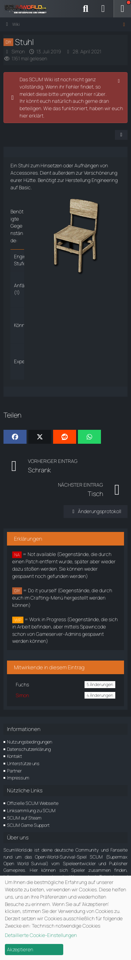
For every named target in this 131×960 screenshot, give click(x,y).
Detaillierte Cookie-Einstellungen (41, 935)
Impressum (18, 778)
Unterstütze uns (23, 763)
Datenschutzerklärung (29, 749)
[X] (39, 437)
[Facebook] (15, 437)
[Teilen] (121, 135)
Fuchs (22, 684)
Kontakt (14, 756)
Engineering (105, 180)
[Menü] (122, 8)
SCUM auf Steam (24, 818)
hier (24, 115)
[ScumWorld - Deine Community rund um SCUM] (28, 9)
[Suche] (86, 9)
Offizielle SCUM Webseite (32, 803)
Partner (14, 771)
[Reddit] (64, 437)
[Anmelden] (103, 8)
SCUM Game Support (28, 825)
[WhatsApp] (89, 437)
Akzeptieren (20, 949)
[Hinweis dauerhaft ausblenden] (119, 80)
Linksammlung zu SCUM (31, 810)
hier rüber (94, 94)
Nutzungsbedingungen (29, 742)
